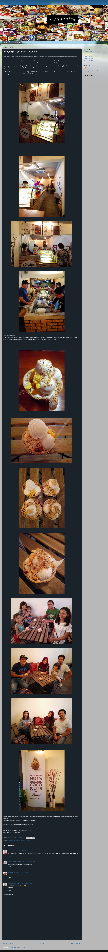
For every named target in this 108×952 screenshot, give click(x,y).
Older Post (75, 943)
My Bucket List (15, 42)
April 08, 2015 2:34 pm (22, 851)
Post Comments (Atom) (18, 947)
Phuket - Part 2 (88, 58)
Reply (9, 856)
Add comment (8, 894)
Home (6, 42)
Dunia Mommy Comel (14, 861)
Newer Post (8, 943)
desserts (21, 840)
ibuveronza (11, 872)
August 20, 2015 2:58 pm (22, 872)
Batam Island (88, 51)
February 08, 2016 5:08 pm (24, 883)
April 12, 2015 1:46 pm (28, 861)
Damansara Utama (13, 840)
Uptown (27, 840)
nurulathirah (12, 883)
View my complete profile (91, 71)
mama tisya (11, 851)
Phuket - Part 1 (88, 56)
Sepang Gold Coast (89, 61)
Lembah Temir (88, 54)
